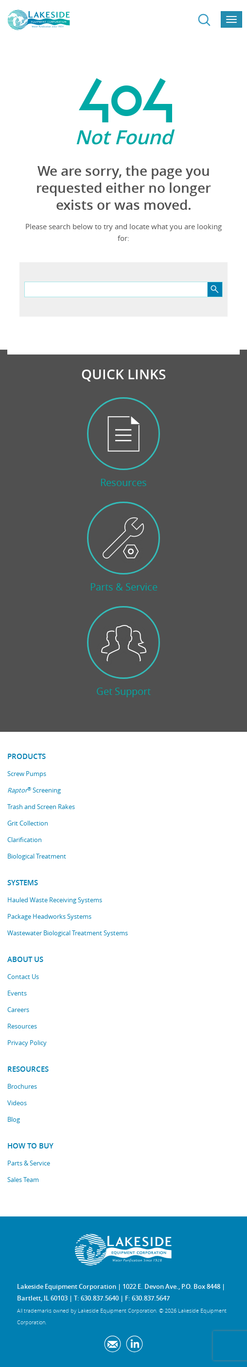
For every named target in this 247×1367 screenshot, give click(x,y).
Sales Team (23, 1179)
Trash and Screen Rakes (41, 806)
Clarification (24, 839)
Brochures (22, 1086)
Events (17, 993)
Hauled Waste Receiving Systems (54, 899)
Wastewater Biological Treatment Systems (67, 932)
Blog (13, 1119)
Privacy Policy (27, 1042)
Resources (22, 1026)
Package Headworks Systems (49, 916)
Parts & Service (28, 1163)
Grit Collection (27, 823)
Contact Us (23, 976)
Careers (18, 1009)
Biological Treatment (36, 856)
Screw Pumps (26, 773)
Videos (17, 1102)
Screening (34, 790)
